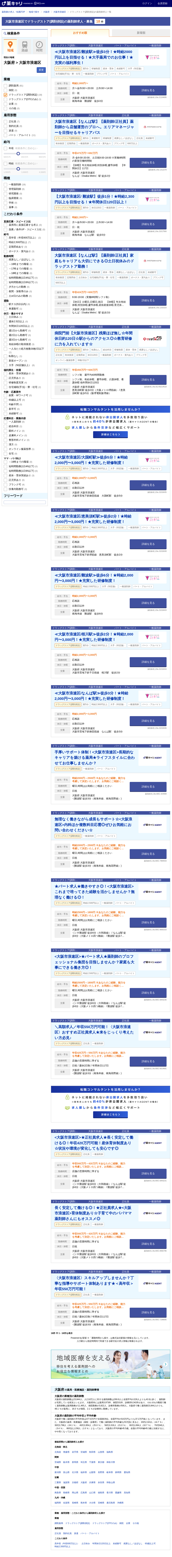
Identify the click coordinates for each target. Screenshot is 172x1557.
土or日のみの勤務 (20, 295)
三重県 (58, 1482)
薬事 (12, 207)
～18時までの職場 (20, 273)
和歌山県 (111, 1482)
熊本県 (84, 1503)
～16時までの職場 (20, 264)
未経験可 (15, 413)
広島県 (84, 1492)
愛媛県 (118, 1492)
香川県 (110, 1492)
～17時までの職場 (20, 268)
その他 (14, 108)
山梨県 (92, 1472)
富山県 (66, 1472)
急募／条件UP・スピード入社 (26, 229)
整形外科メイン (18, 439)
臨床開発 (15, 198)
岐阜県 (110, 1472)
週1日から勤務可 (19, 330)
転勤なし (15, 356)
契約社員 (15, 126)
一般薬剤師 (17, 184)
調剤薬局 (15, 85)
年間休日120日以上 (21, 326)
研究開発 (15, 193)
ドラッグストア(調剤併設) (25, 94)
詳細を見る (148, 90)
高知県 (127, 1492)
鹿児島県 (111, 1503)
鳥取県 (58, 1492)
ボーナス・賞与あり (21, 251)
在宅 (12, 453)
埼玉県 (84, 1462)
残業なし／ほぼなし (21, 259)
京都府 (75, 1482)
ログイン (147, 3)
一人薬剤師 (16, 421)
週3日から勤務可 (19, 339)
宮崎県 (101, 1503)
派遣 (12, 130)
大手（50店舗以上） (21, 365)
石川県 (75, 1472)
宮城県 (84, 1452)
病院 (12, 90)
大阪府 (46, 12)
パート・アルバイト (21, 135)
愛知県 (127, 1472)
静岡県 (118, 1472)
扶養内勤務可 (17, 489)
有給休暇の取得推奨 (21, 344)
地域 (10, 46)
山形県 (101, 1452)
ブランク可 (16, 484)
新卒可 (14, 408)
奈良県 (101, 1482)
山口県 (92, 1492)
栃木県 (66, 1462)
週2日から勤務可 (19, 335)
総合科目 (15, 426)
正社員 (14, 121)
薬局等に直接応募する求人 (25, 224)
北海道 (58, 1452)
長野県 (101, 1472)
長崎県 (75, 1503)
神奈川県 (111, 1462)
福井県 (84, 1472)
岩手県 (75, 1452)
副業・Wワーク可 (20, 395)
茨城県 (58, 1462)
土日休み (15, 316)
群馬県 (75, 1462)
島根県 (66, 1492)
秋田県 (92, 1452)
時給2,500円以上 (19, 242)
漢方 (12, 444)
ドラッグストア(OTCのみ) (24, 99)
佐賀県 (66, 1503)
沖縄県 (120, 1503)
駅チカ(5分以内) (19, 304)
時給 (22, 163)
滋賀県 (66, 1482)
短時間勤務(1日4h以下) (23, 277)
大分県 (92, 1503)
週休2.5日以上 (18, 321)
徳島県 (101, 1492)
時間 (39, 46)
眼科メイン (16, 430)
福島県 (110, 1452)
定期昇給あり (17, 246)
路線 (25, 46)
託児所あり (16, 378)
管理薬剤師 (16, 189)
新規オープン (17, 360)
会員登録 (162, 3)
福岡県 (58, 1503)
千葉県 (92, 1462)
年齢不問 (15, 404)
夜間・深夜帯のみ (20, 291)
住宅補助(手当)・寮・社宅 (24, 387)
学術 (12, 202)
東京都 (101, 1462)
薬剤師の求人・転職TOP (13, 12)
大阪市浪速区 (59, 12)
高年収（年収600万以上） (24, 237)
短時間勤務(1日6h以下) (23, 282)
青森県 (66, 1452)
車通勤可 (15, 308)
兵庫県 (92, 1482)
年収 (22, 148)
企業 (12, 103)
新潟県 (58, 1472)
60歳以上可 (16, 399)
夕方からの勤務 (18, 286)
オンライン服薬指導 (21, 449)
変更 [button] (41, 69)
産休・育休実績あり (21, 373)
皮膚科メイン (17, 435)
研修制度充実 (17, 382)
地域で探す (34, 12)
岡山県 (75, 1492)
